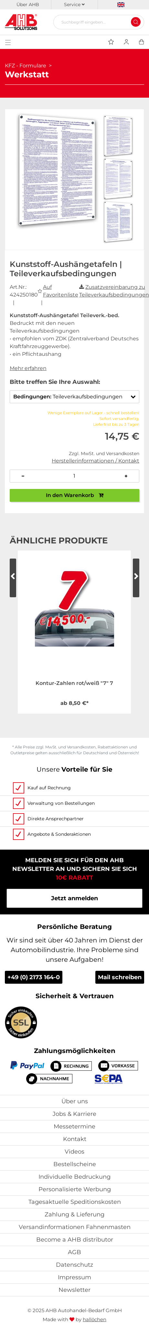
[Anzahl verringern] (23, 476)
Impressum (74, 1277)
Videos (74, 1151)
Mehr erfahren (28, 368)
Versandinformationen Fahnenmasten (75, 1227)
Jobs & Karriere (74, 1113)
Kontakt (74, 1139)
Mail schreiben (120, 977)
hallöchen (94, 1319)
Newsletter (74, 1289)
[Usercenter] (126, 41)
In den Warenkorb (74, 495)
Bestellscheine (74, 1164)
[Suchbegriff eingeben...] (96, 22)
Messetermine (74, 1126)
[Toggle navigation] (8, 42)
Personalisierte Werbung (74, 1189)
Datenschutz (74, 1264)
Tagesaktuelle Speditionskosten (74, 1201)
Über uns (74, 1101)
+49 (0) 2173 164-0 (33, 977)
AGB (74, 1252)
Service (74, 4)
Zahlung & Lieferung (74, 1214)
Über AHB (27, 4)
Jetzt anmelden (74, 898)
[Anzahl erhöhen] (126, 476)
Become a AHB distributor (74, 1239)
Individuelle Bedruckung (74, 1176)
